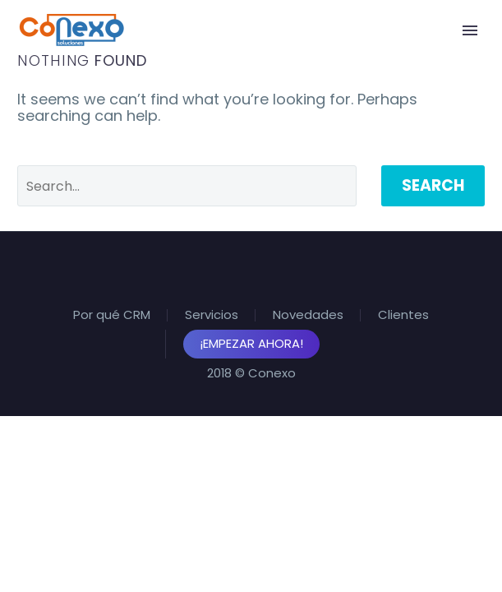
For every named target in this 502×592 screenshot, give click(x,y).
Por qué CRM (111, 315)
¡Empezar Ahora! (251, 343)
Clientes (403, 315)
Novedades (308, 315)
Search (433, 185)
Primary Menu (470, 30)
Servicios (211, 315)
